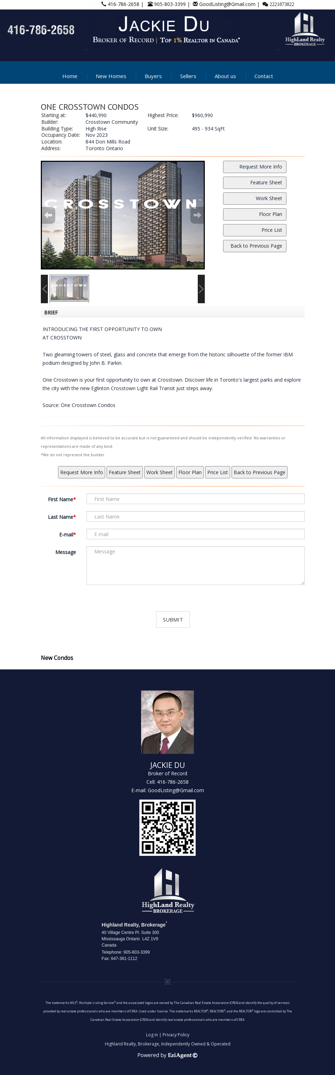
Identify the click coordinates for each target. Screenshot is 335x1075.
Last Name (60, 517)
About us (225, 75)
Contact (263, 75)
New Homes (111, 75)
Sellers (188, 75)
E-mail (66, 534)
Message (65, 552)
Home (69, 75)
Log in (152, 1035)
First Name (60, 499)
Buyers (153, 75)
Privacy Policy (176, 1035)
